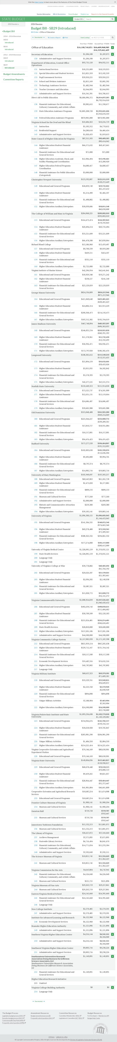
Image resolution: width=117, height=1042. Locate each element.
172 (35, 361)
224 (35, 727)
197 (35, 536)
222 (35, 707)
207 (35, 613)
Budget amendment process (40, 1016)
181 (35, 425)
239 (35, 845)
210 (35, 631)
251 (35, 952)
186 (35, 463)
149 (35, 186)
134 (35, 81)
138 (35, 104)
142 (35, 130)
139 (35, 111)
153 (35, 220)
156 (35, 240)
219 (35, 687)
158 (35, 252)
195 (35, 522)
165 (35, 306)
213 (35, 647)
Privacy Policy (84, 6)
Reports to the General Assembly (102, 14)
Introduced (9, 42)
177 (35, 394)
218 (35, 680)
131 (35, 69)
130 (35, 58)
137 (35, 93)
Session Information (43, 14)
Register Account (103, 6)
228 (35, 756)
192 (35, 500)
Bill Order (34, 32)
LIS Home (52, 1037)
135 (35, 85)
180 (35, 419)
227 (35, 745)
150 (35, 193)
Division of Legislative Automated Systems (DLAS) (86, 1040)
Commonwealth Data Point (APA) (12, 1020)
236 (35, 829)
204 (35, 586)
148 (35, 172)
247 (35, 913)
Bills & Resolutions (59, 14)
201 (35, 562)
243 (35, 881)
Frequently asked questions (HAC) (42, 1018)
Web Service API (103, 1016)
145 (35, 152)
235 (35, 817)
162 (35, 278)
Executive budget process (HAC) (12, 1018)
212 (35, 643)
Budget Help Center (94, 1018)
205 (35, 593)
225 (35, 734)
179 (35, 408)
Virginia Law (85, 14)
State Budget (73, 14)
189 (35, 483)
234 (35, 806)
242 (35, 874)
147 (35, 165)
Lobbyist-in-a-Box (61, 1037)
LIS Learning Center (72, 6)
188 (35, 479)
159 (35, 259)
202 (35, 572)
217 (35, 669)
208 (35, 620)
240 (35, 852)
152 (35, 206)
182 (35, 432)
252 (35, 972)
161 (35, 274)
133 (35, 77)
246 (35, 904)
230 (35, 773)
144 (35, 145)
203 (35, 579)
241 (35, 863)
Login (113, 6)
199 (35, 554)
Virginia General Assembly (55, 6)
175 (35, 382)
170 (35, 344)
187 (35, 470)
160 (35, 266)
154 (35, 227)
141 (35, 126)
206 (35, 606)
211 (35, 635)
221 (35, 700)
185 (35, 457)
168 (35, 330)
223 (35, 721)
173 (35, 368)
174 (35, 375)
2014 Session (13, 24)
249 (35, 930)
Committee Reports (13, 79)
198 (35, 542)
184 (35, 450)
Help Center (39, 2)
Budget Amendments (14, 74)
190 (35, 489)
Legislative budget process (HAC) (12, 1016)
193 (35, 504)
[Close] (115, 1)
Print (65, 37)
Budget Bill (79, 19)
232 (35, 787)
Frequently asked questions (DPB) (13, 1023)
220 (35, 693)
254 (35, 991)
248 (35, 921)
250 (35, 941)
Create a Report (54, 37)
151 (35, 199)
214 (35, 654)
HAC (73, 1016)
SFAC (78, 1016)
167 (35, 319)
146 (35, 158)
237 (35, 837)
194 (35, 511)
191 (35, 496)
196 (35, 529)
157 (35, 248)
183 (35, 439)
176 (35, 390)
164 (35, 299)
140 (35, 117)
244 (35, 889)
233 (35, 798)
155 (35, 233)
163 (35, 285)
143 (35, 134)
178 (35, 401)
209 (35, 627)
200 (35, 558)
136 (35, 89)
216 (35, 665)
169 (35, 337)
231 (35, 780)
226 (35, 741)
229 (35, 767)
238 (35, 841)
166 (35, 312)
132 (35, 73)
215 (35, 661)
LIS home (94, 6)
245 (35, 898)
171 (35, 350)
